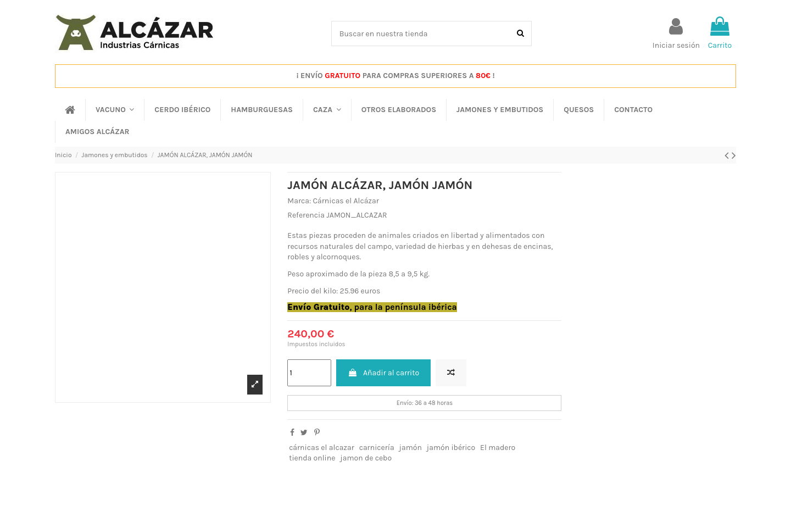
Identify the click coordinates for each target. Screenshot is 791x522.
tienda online (312, 458)
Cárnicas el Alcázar (345, 201)
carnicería (376, 447)
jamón (410, 447)
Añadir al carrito (383, 372)
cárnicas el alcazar (321, 447)
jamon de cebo (366, 458)
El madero (497, 447)
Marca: (299, 201)
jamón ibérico (451, 447)
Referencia (306, 215)
